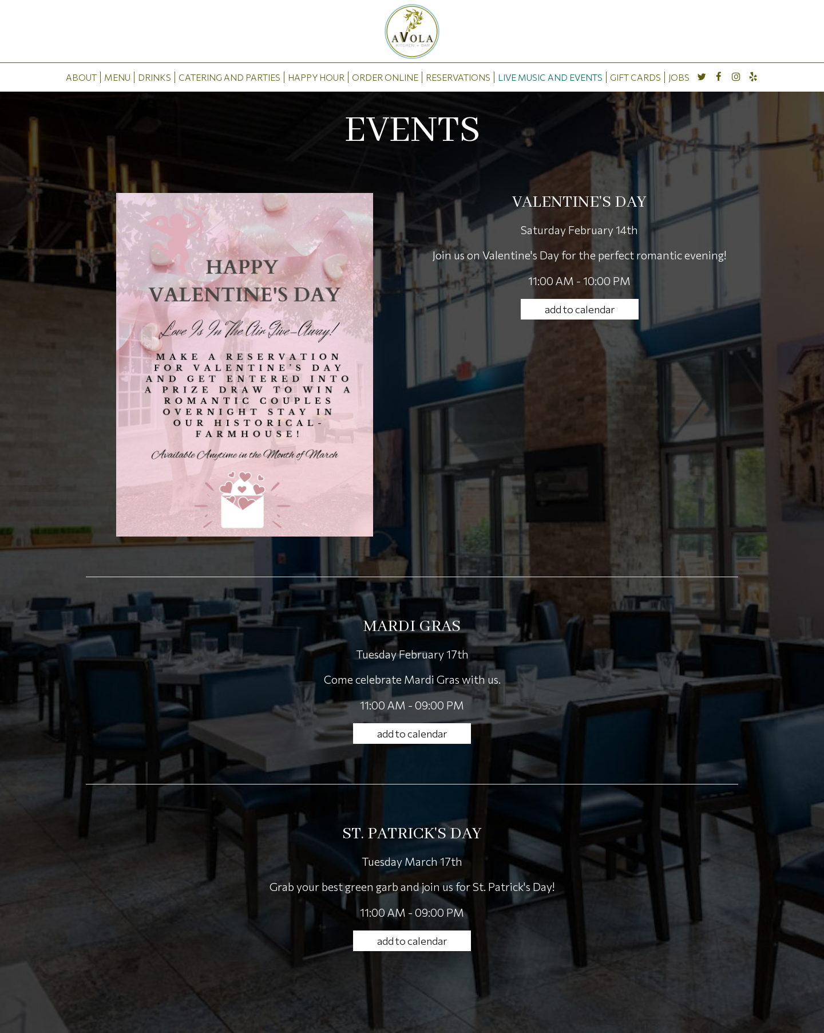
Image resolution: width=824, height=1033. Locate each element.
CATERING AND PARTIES (229, 77)
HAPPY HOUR (316, 77)
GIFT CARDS (635, 77)
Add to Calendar (580, 309)
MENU (117, 77)
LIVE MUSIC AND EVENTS (550, 77)
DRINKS (154, 77)
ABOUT (81, 77)
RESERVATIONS (458, 77)
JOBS (679, 77)
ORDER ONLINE (385, 77)
